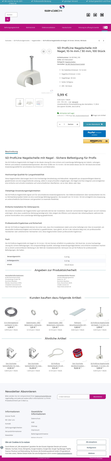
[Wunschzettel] (95, 14)
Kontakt (8, 424)
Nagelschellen (70, 62)
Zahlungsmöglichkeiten (13, 428)
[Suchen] (11, 14)
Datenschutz (35, 418)
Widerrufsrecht (36, 438)
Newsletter (9, 435)
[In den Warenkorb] (94, 124)
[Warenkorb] (102, 14)
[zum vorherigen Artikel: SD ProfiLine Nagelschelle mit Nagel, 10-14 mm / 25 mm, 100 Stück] (99, 40)
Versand (75, 102)
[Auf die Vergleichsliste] (43, 51)
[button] (88, 14)
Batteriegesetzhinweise (39, 434)
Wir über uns (10, 420)
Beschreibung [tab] (11, 152)
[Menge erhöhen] (77, 124)
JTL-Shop (99, 458)
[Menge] (64, 124)
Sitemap (34, 426)
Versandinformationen (13, 431)
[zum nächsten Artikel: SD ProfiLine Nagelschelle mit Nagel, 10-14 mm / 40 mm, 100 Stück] (103, 40)
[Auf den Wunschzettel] (49, 51)
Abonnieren (97, 397)
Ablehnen (91, 453)
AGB (32, 422)
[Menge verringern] (59, 124)
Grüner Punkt (10, 416)
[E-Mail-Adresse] (73, 396)
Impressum (35, 430)
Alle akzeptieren (91, 442)
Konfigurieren (91, 448)
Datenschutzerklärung (43, 396)
